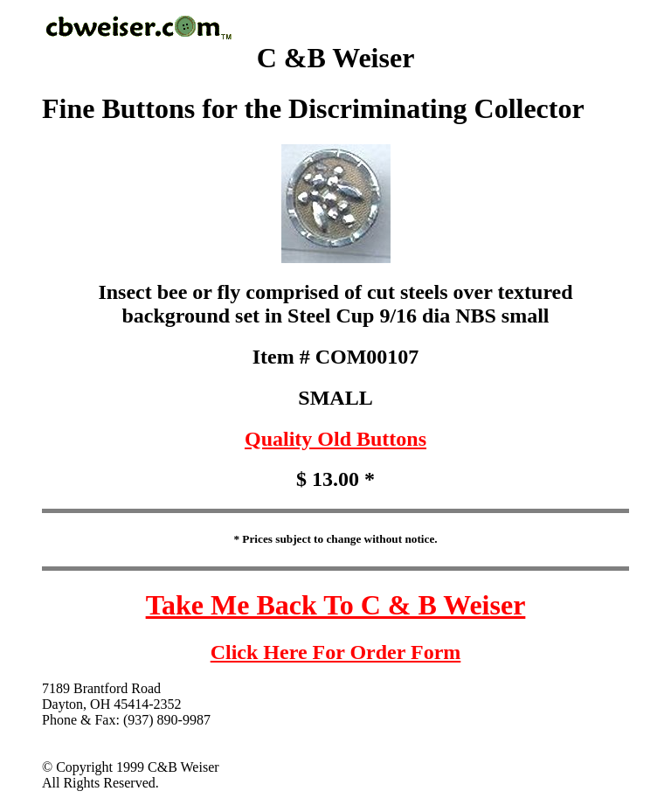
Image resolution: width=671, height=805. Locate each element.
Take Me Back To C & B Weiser (336, 605)
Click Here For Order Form (336, 652)
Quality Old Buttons (335, 438)
